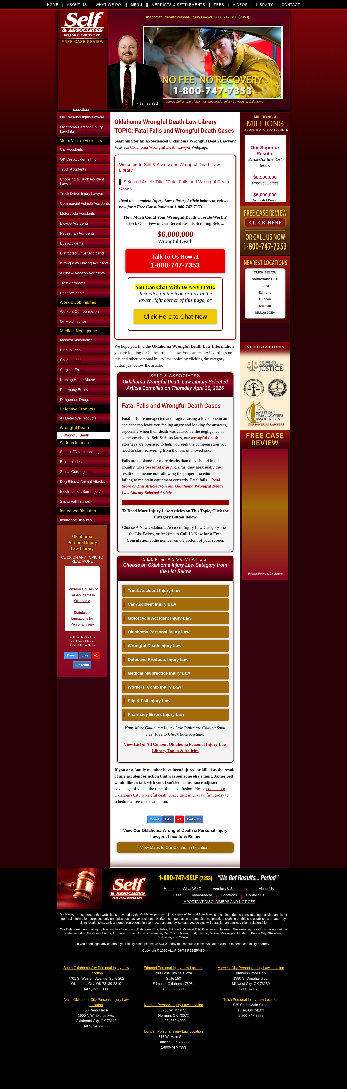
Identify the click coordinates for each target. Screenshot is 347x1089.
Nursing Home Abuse (77, 380)
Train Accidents (72, 283)
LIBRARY (264, 5)
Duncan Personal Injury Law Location (173, 1031)
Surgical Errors (72, 370)
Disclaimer (66, 914)
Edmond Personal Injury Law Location (173, 968)
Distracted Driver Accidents (82, 253)
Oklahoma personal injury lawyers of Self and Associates (176, 914)
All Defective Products (78, 418)
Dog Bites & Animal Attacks (82, 482)
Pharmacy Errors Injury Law (153, 714)
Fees (177, 895)
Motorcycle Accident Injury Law (157, 618)
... (172, 486)
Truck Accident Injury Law (151, 590)
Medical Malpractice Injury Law (156, 673)
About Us (266, 889)
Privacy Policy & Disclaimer (265, 573)
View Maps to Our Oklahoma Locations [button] (175, 847)
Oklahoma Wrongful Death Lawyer (160, 147)
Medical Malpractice (76, 340)
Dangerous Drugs (74, 400)
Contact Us (255, 895)
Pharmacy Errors (74, 390)
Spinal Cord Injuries (76, 472)
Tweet (71, 655)
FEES (219, 5)
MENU (136, 5)
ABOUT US (77, 5)
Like (85, 655)
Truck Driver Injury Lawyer (81, 194)
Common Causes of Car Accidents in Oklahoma (82, 598)
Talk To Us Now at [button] (175, 261)
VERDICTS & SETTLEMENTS (178, 5)
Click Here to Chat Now (175, 316)
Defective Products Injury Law (155, 659)
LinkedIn (82, 665)
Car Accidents (71, 149)
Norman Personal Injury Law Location (173, 1005)
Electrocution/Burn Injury (80, 491)
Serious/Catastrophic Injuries (84, 452)
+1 (96, 655)
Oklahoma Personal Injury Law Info (81, 129)
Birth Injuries (70, 350)
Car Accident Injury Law (149, 604)
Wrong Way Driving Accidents (84, 263)
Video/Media (202, 895)
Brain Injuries (71, 462)
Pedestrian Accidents (77, 233)
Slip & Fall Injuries (75, 501)
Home (169, 889)
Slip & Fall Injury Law (146, 700)
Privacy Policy (81, 109)
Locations (229, 895)
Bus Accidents (71, 243)
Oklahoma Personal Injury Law (156, 632)
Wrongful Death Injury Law (152, 645)
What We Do (193, 889)
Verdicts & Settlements (231, 889)
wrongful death (204, 437)
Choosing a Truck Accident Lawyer (82, 181)
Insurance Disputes (76, 520)
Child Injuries (70, 360)
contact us (161, 943)
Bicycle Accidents (74, 223)
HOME (52, 5)
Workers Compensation (79, 311)
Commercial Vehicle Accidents (85, 203)
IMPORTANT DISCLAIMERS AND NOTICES (218, 902)
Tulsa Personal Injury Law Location (250, 1000)
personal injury (159, 467)
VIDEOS (240, 5)
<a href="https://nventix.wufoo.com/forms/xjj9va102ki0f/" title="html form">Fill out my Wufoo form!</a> (82, 105)
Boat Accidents (72, 293)
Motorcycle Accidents (77, 213)
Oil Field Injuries (73, 321)
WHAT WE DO (108, 5)
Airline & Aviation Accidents (82, 273)
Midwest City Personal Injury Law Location (251, 968)
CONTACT (290, 5)
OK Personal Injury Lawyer (82, 117)
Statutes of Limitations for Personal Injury (82, 622)
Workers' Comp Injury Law (152, 687)
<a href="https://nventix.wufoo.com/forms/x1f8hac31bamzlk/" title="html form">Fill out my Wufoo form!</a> (264, 513)
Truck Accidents (73, 169)
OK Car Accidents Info (78, 159)
